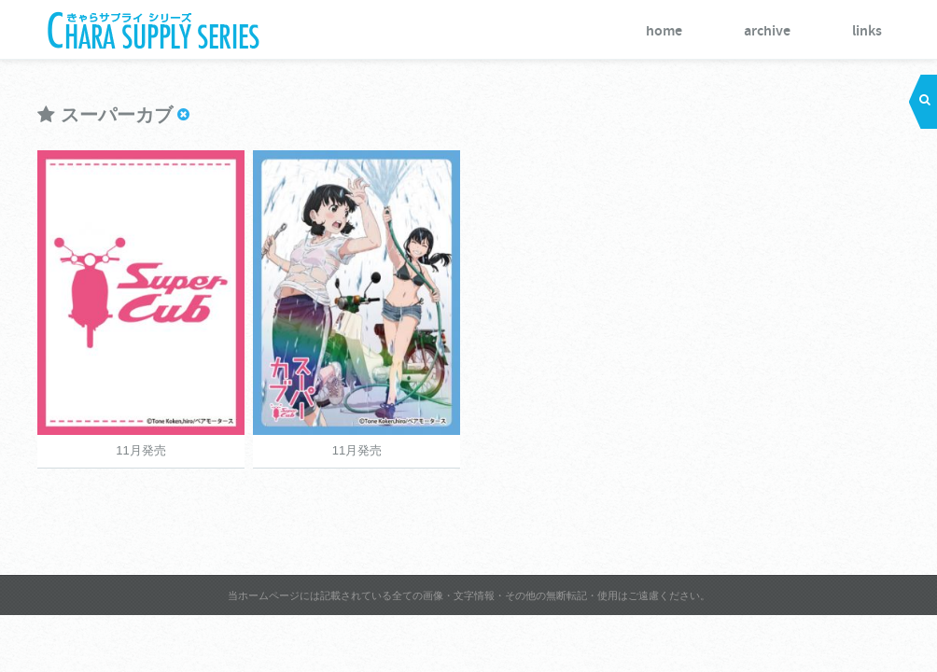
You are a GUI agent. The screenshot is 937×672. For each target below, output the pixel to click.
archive (767, 31)
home (664, 31)
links (867, 31)
